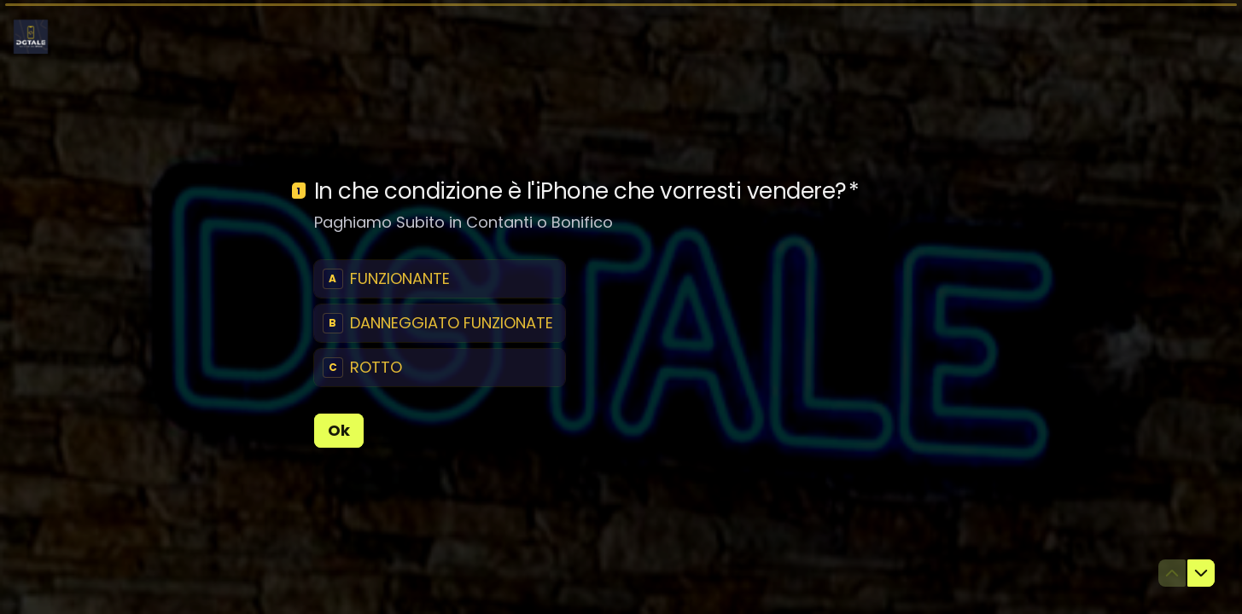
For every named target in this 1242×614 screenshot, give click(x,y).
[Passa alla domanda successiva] (1201, 573)
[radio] (439, 279)
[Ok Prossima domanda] (339, 431)
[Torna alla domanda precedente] (1172, 573)
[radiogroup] (439, 323)
